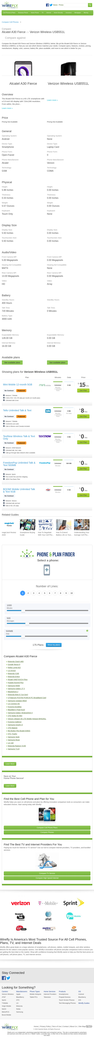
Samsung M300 (14, 686)
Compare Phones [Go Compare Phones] (47, 832)
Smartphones (63, 994)
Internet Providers (50, 994)
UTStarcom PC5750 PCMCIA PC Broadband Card (27, 698)
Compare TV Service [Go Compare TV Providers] (47, 873)
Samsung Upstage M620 (17, 701)
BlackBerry (20, 997)
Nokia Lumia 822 (14, 668)
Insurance (69, 12)
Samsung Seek (13, 737)
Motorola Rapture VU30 (17, 746)
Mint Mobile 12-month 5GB (17, 384)
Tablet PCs (33, 997)
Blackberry (82, 997)
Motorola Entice (14, 677)
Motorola (19, 1006)
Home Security (58, 12)
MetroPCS (5, 1012)
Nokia (18, 1009)
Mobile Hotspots (35, 994)
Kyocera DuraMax (15, 707)
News (55, 5)
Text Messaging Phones (67, 1003)
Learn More (10, 764)
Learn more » (7, 108)
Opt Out (89, 1026)
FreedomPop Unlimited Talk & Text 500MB (19, 463)
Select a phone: (48, 561)
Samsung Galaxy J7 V (16, 689)
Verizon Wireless (8, 994)
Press (61, 5)
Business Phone (23, 12)
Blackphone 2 (13, 692)
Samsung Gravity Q (15, 725)
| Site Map (81, 1026)
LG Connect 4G (14, 704)
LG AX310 (12, 671)
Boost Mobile (6, 1015)
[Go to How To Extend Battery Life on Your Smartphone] (63, 524)
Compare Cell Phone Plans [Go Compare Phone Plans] (47, 828)
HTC (18, 1000)
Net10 (4, 1009)
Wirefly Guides (83, 1003)
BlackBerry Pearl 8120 (16, 710)
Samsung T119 (13, 749)
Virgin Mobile (6, 1006)
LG (17, 1003)
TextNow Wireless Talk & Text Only (19, 437)
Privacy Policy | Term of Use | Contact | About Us (58, 1026)
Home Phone (35, 12)
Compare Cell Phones (10, 22)
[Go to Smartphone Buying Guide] (27, 524)
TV (42, 12)
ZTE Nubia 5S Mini (15, 716)
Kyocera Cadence (14, 722)
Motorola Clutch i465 (16, 662)
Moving (86, 12)
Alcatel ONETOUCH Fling (17, 680)
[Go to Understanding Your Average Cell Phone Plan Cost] (81, 524)
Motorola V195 (13, 674)
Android (81, 994)
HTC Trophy (12, 734)
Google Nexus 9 (14, 664)
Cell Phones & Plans (9, 12)
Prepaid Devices (64, 997)
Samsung (19, 1012)
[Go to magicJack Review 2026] (9, 524)
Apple (18, 994)
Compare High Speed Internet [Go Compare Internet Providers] (47, 878)
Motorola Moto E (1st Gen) (18, 695)
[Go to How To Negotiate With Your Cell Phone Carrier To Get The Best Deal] (45, 524)
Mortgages (78, 12)
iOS (79, 1000)
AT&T (4, 997)
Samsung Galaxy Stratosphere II (20, 713)
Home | (36, 1026)
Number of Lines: (47, 586)
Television (47, 997)
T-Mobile (5, 1003)
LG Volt (10, 743)
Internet (48, 12)
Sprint (4, 1000)
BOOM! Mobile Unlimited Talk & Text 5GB (19, 490)
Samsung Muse (14, 740)
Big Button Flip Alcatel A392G (19, 731)
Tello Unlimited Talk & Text (17, 410)
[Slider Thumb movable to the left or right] (23, 611)
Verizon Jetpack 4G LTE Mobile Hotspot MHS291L (27, 719)
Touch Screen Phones (66, 1000)
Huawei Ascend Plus (16, 683)
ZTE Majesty (13, 728)
